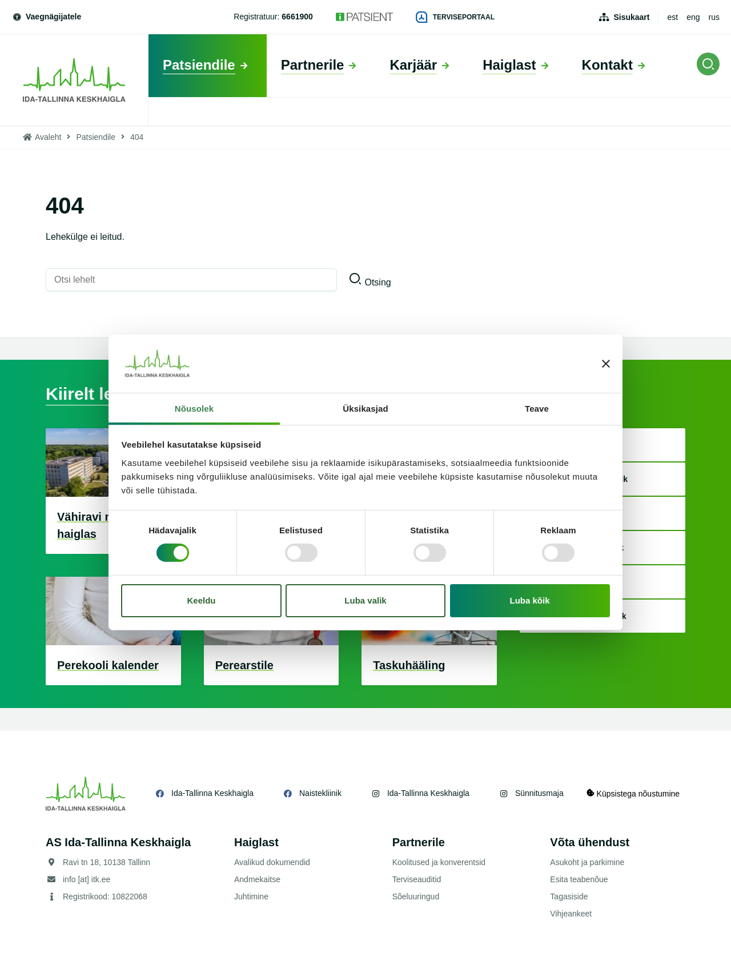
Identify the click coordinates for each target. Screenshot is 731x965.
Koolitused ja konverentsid (438, 862)
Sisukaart (631, 17)
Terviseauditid (416, 879)
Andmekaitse (257, 879)
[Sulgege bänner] (606, 364)
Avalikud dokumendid (272, 862)
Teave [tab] (537, 408)
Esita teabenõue (579, 879)
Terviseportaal (455, 17)
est (672, 17)
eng (693, 17)
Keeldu (201, 600)
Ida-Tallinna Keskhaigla (212, 793)
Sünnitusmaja (539, 793)
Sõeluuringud (416, 896)
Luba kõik (530, 600)
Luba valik (365, 600)
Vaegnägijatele (46, 16)
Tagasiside (569, 896)
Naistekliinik (320, 793)
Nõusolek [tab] (194, 408)
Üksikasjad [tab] (365, 408)
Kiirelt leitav (94, 393)
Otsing (377, 282)
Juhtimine (251, 896)
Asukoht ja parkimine (587, 862)
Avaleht (48, 137)
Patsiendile (95, 137)
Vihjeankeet (571, 913)
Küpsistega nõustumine (633, 793)
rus (714, 17)
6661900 (297, 16)
